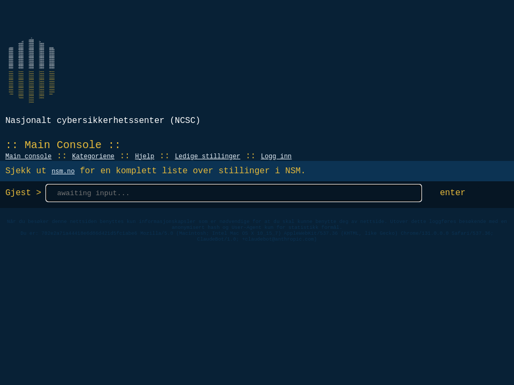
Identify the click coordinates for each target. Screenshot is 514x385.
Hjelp (144, 156)
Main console (28, 156)
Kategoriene (93, 156)
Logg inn (276, 156)
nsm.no (62, 171)
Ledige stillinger (207, 156)
